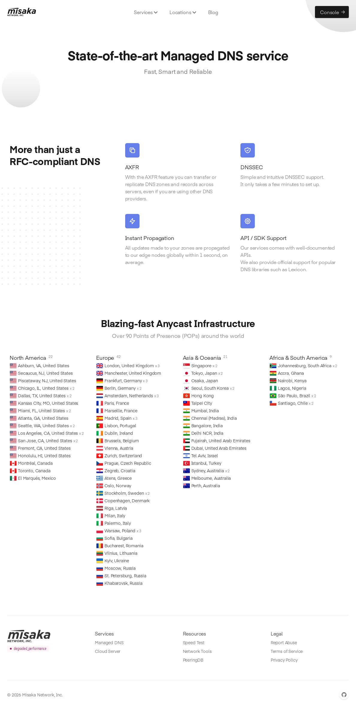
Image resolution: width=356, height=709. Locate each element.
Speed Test (193, 642)
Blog (213, 12)
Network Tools (197, 651)
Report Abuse (284, 642)
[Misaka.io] (21, 12)
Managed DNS (109, 642)
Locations (182, 12)
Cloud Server (107, 651)
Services (145, 12)
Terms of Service (287, 651)
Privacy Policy (284, 660)
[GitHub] (344, 694)
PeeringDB (193, 660)
